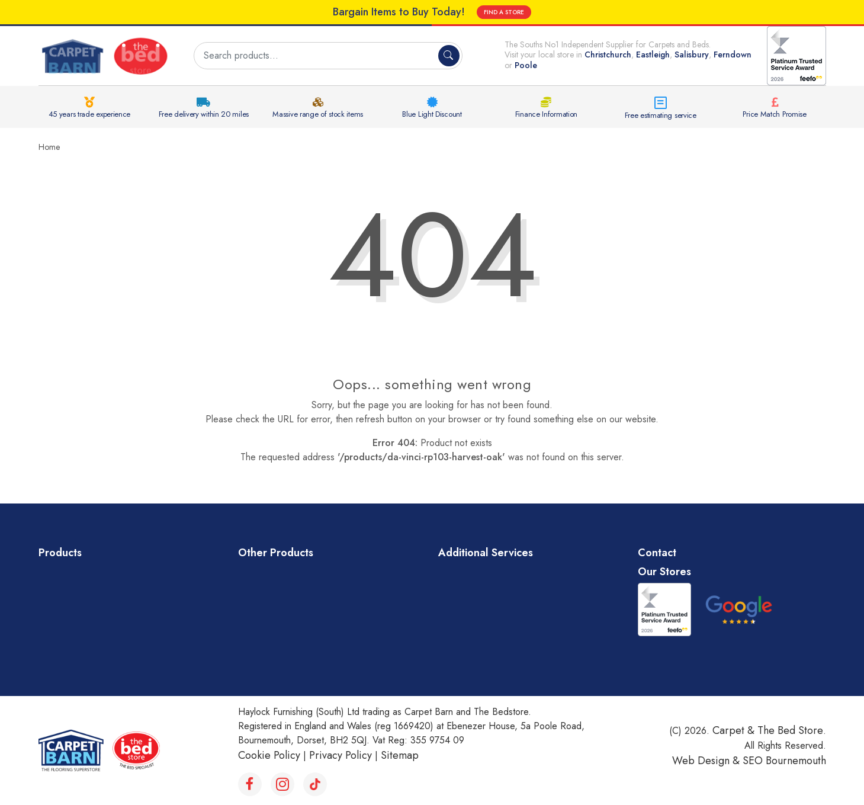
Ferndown (732, 54)
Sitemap (400, 755)
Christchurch (607, 54)
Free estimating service (660, 115)
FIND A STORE (504, 12)
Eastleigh (653, 54)
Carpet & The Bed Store (767, 730)
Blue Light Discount (431, 114)
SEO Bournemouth (784, 760)
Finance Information (546, 114)
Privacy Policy (340, 755)
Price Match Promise (774, 114)
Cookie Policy (269, 755)
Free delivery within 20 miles (204, 114)
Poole (526, 65)
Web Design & (707, 760)
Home (49, 147)
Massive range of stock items (317, 114)
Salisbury (692, 54)
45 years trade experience (90, 114)
